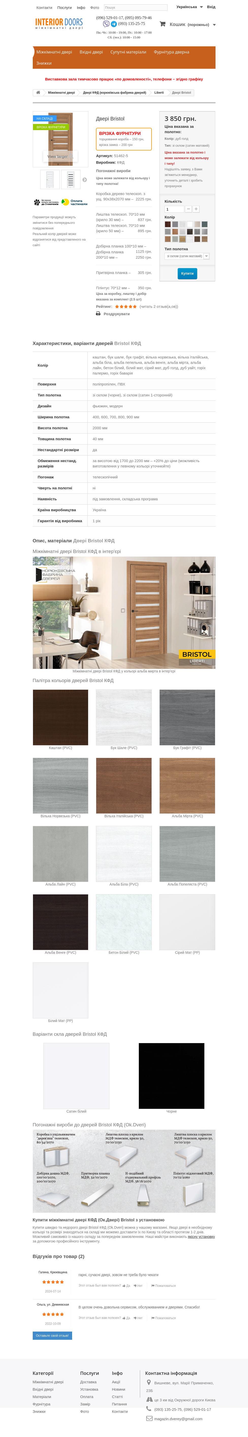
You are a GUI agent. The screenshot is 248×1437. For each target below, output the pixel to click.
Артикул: (104, 156)
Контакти (44, 7)
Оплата (86, 1396)
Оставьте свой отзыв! (52, 1335)
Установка (89, 1389)
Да (126, 1286)
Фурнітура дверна (171, 52)
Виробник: (106, 162)
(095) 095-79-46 (138, 18)
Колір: (169, 139)
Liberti (159, 92)
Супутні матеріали (128, 52)
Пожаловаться (163, 1286)
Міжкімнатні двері (54, 52)
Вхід (211, 7)
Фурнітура (42, 1404)
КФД (120, 162)
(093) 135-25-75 (131, 23)
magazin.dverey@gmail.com (178, 1419)
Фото (94, 7)
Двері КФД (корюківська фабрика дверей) (114, 92)
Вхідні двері (91, 52)
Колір (170, 217)
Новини (118, 1389)
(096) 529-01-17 (109, 18)
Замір (85, 1404)
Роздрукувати (117, 314)
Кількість (173, 201)
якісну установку (201, 1237)
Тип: (167, 145)
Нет (138, 1286)
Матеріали (42, 1396)
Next (84, 179)
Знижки (44, 63)
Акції (116, 1382)
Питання (119, 1404)
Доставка (88, 1382)
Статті (117, 1396)
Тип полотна (176, 249)
